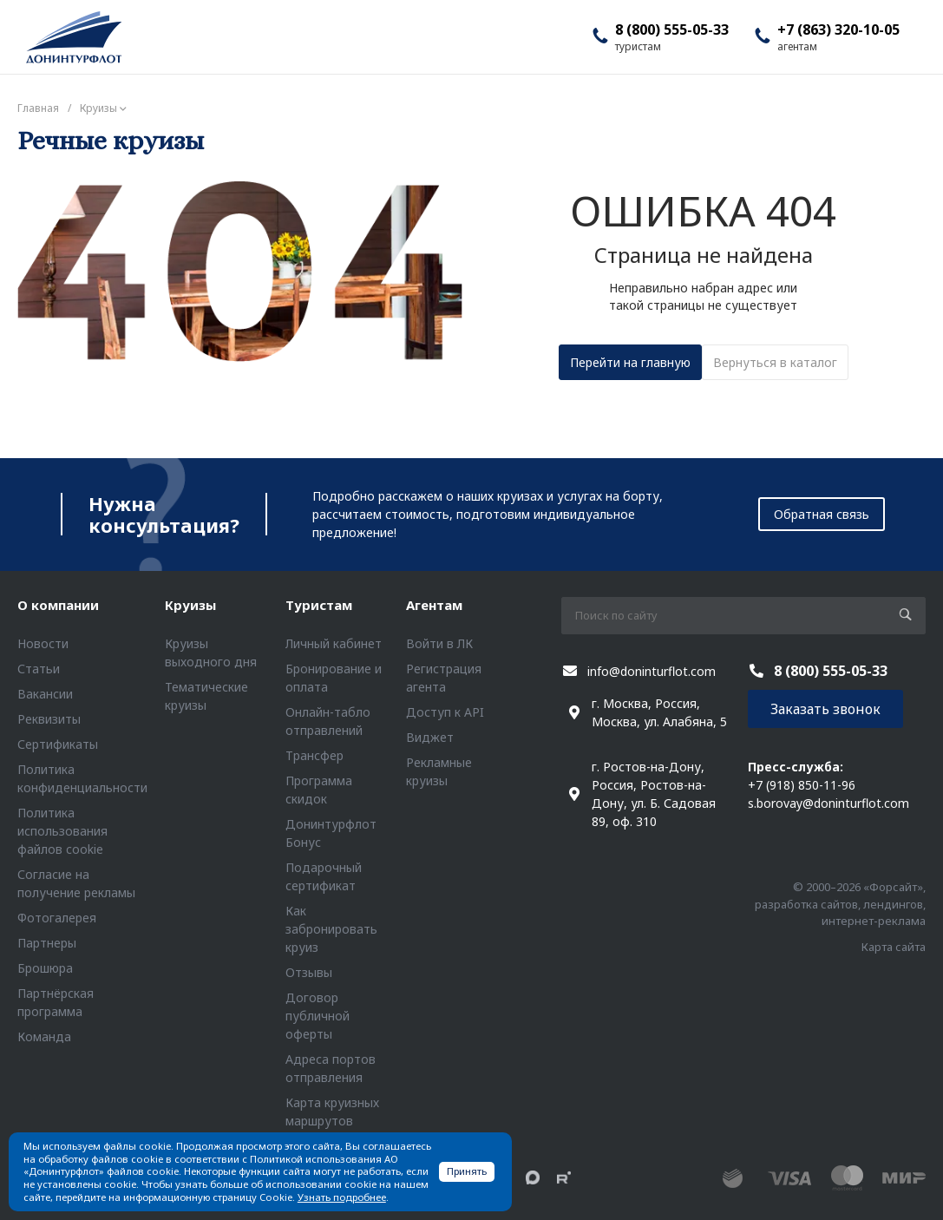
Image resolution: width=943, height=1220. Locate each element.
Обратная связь (821, 514)
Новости (43, 643)
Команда (44, 1036)
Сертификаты (57, 744)
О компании (58, 604)
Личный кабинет (333, 643)
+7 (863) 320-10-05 (838, 29)
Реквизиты (49, 719)
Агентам (434, 604)
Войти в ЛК (439, 643)
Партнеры (46, 943)
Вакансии (45, 693)
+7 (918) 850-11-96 (801, 785)
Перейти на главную (630, 362)
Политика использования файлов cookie (62, 830)
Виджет (430, 737)
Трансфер (314, 755)
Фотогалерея (56, 917)
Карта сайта (893, 946)
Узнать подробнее (342, 1197)
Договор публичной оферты (317, 1015)
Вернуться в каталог (775, 362)
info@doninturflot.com (651, 671)
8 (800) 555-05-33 (672, 29)
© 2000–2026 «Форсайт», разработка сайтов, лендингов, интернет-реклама (840, 903)
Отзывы (308, 972)
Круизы (190, 604)
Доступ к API (445, 712)
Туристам (318, 604)
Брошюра (45, 968)
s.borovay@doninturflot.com (828, 803)
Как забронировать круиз (331, 928)
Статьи (38, 668)
